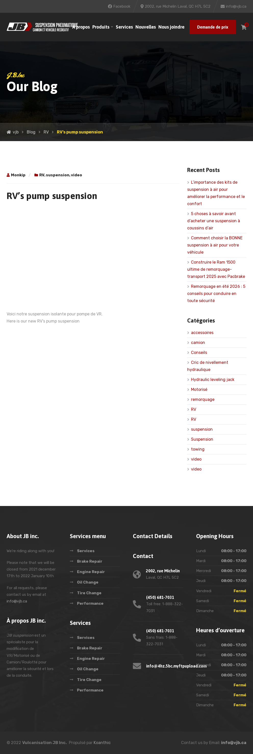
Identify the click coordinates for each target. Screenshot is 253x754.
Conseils (199, 352)
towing (198, 449)
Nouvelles (145, 27)
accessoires (202, 332)
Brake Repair (89, 561)
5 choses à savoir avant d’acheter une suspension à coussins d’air (213, 220)
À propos (81, 27)
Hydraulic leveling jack (212, 379)
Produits (100, 27)
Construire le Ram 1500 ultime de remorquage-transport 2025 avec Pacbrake (216, 269)
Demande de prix (212, 27)
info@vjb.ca (17, 601)
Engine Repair (91, 572)
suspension (57, 175)
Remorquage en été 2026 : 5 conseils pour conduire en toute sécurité (216, 293)
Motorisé (199, 389)
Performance (90, 603)
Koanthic (102, 742)
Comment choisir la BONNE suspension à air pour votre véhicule (215, 245)
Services (124, 27)
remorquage (202, 399)
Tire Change (89, 593)
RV (41, 175)
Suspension (202, 439)
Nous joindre (171, 27)
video (76, 175)
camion (198, 342)
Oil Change (87, 582)
